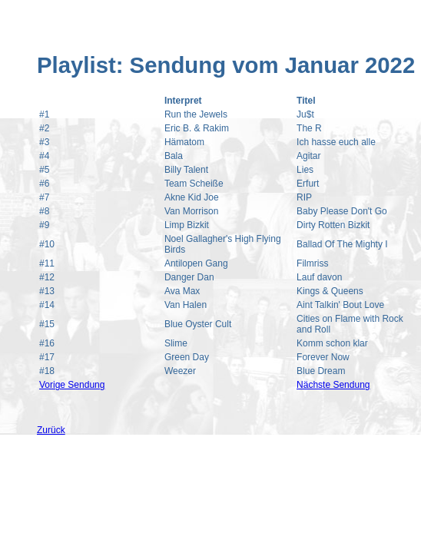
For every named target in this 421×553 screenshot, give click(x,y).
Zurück (51, 430)
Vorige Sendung (71, 384)
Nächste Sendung (333, 384)
